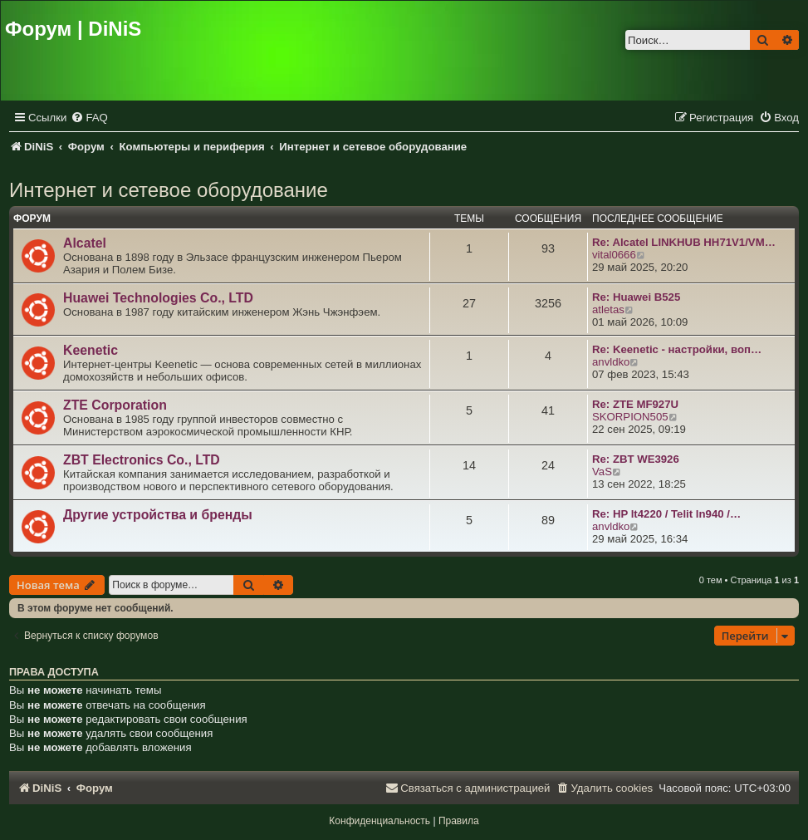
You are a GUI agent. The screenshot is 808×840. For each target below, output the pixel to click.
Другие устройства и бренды (157, 515)
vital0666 (614, 254)
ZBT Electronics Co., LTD (141, 460)
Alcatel (84, 243)
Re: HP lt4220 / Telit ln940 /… (666, 514)
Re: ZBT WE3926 (635, 459)
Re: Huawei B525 (636, 297)
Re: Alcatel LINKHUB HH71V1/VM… (684, 242)
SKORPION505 (630, 416)
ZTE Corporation (115, 405)
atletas (608, 309)
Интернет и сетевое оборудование (168, 190)
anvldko (610, 362)
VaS (602, 471)
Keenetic (90, 350)
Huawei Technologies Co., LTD (158, 298)
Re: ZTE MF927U (635, 404)
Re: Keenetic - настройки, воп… (676, 349)
